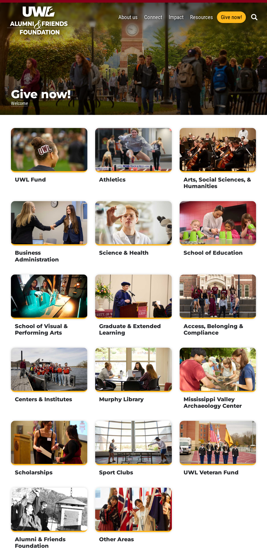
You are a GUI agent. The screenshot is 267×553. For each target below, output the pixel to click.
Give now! (231, 17)
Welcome (19, 103)
